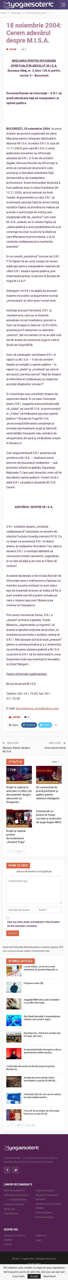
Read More (49, 1276)
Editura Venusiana (44, 1217)
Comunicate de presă (17, 782)
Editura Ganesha (43, 1212)
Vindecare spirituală (14, 1204)
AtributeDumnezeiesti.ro (16, 1195)
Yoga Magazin (11, 1213)
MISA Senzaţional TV (14, 1190)
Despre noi (40, 1235)
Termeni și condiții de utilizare (14, 1237)
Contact (8, 1244)
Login (38, 1240)
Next (20, 851)
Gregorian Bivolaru (44, 1190)
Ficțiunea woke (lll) (33, 983)
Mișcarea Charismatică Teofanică (46, 1197)
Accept (34, 1276)
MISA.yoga (9, 1209)
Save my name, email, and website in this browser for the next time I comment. (33, 923)
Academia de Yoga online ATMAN (48, 1205)
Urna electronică (55, 747)
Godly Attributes (18, 1199)
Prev (11, 851)
